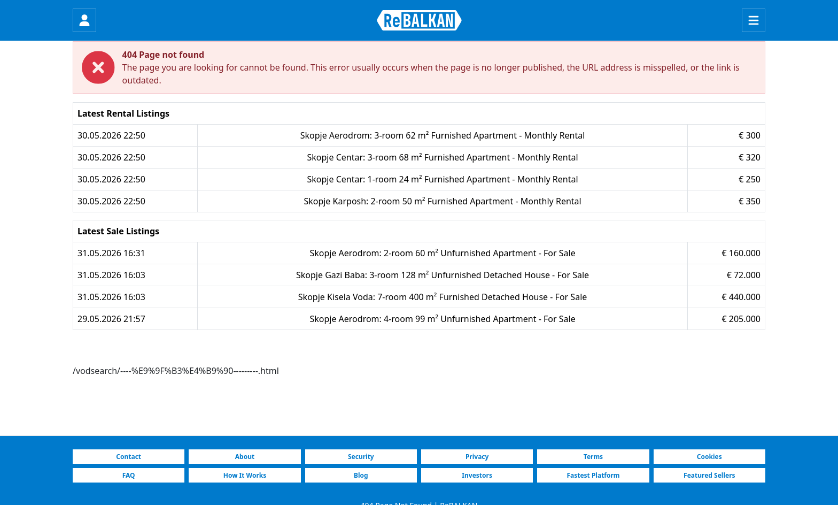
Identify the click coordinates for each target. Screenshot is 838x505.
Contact (128, 456)
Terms (593, 456)
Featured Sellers (709, 475)
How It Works (245, 475)
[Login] (84, 20)
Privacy (477, 456)
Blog (361, 475)
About (244, 456)
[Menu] (753, 20)
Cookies (709, 456)
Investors (477, 475)
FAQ (128, 475)
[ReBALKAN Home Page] (419, 20)
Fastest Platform (593, 475)
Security (361, 456)
